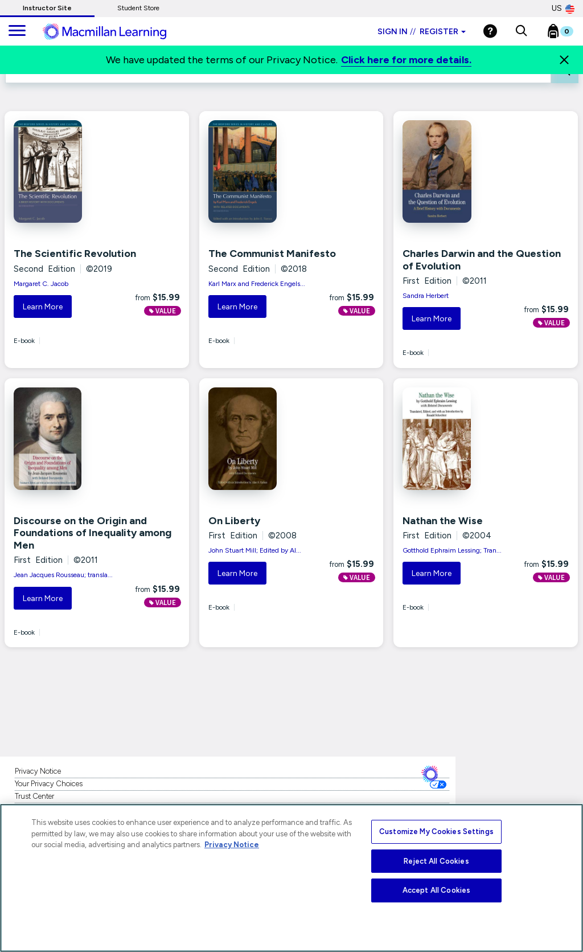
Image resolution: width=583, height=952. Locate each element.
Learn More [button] (43, 307)
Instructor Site (47, 8)
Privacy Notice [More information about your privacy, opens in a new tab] (231, 844)
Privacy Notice (38, 771)
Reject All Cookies (436, 861)
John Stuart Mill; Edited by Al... (254, 550)
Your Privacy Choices (49, 783)
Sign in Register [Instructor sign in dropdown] (421, 31)
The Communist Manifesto (272, 253)
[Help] (490, 31)
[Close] (564, 60)
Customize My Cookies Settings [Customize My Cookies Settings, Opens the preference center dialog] (436, 831)
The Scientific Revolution (75, 253)
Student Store (138, 8)
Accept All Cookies (436, 890)
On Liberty (234, 520)
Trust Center (34, 796)
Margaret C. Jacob (41, 284)
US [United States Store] (563, 8)
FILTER (530, 68)
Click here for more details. (406, 60)
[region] (291, 878)
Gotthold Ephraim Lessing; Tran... (452, 550)
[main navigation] (17, 31)
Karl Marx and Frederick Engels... (256, 284)
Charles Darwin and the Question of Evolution (482, 259)
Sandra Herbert (426, 296)
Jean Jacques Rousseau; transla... (63, 575)
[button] (521, 31)
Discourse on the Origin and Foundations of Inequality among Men (92, 532)
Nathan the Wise (443, 520)
